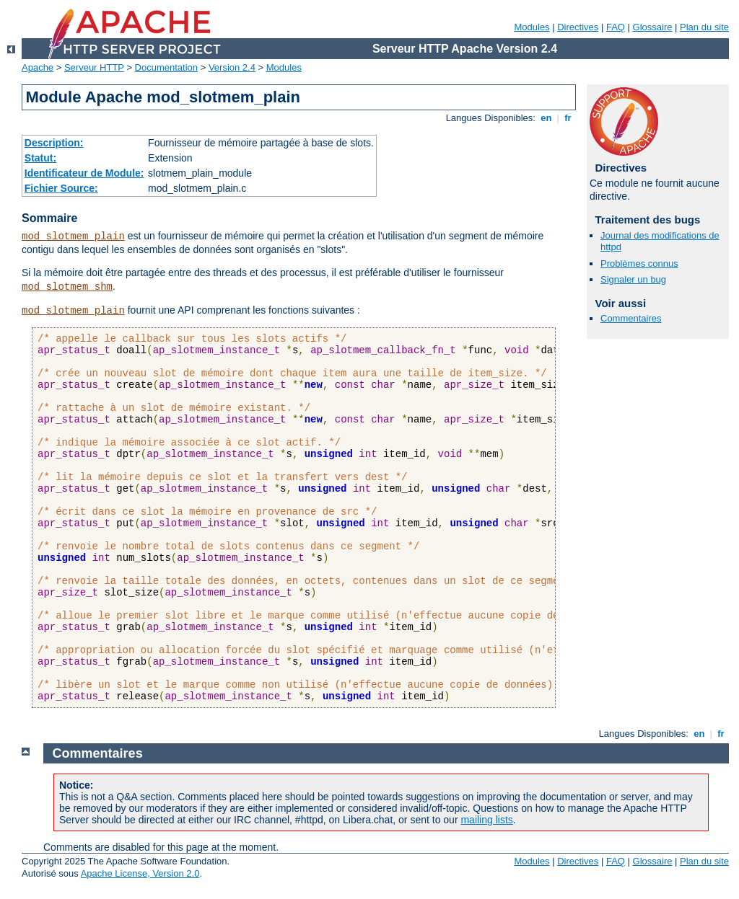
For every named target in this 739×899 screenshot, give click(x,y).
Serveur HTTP (94, 67)
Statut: (40, 158)
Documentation (166, 67)
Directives (577, 27)
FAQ (615, 27)
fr (568, 117)
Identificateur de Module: (84, 173)
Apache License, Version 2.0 (140, 873)
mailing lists (486, 819)
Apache (37, 67)
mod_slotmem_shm (67, 287)
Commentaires (631, 318)
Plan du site (704, 27)
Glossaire (653, 27)
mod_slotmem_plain (73, 236)
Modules (531, 27)
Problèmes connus (639, 263)
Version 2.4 (232, 67)
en (546, 117)
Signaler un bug (633, 279)
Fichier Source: (61, 188)
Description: (54, 143)
